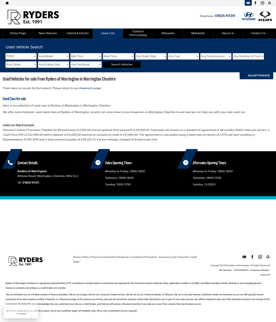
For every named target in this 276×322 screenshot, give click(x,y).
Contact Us (258, 33)
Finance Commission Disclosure (109, 257)
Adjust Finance (259, 75)
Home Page (18, 33)
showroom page (90, 88)
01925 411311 (225, 16)
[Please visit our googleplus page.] (269, 3)
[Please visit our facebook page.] (255, 3)
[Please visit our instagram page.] (262, 3)
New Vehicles (48, 33)
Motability (198, 33)
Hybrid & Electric (78, 33)
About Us (228, 33)
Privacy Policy (81, 257)
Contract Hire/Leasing (138, 33)
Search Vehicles (122, 64)
